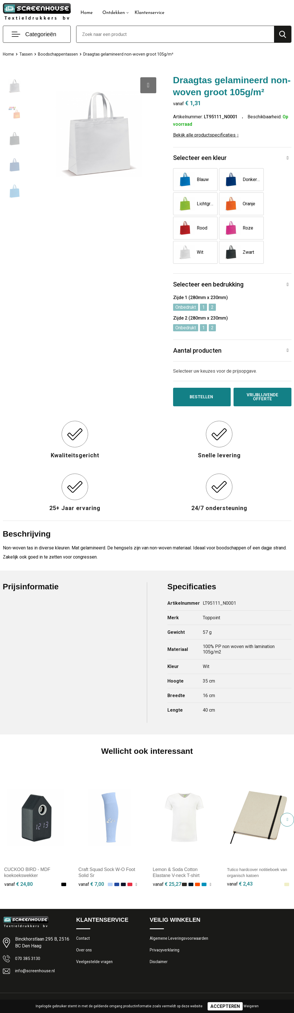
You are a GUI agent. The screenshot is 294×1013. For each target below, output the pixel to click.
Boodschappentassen (59, 54)
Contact (83, 916)
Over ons (84, 928)
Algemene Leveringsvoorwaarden (181, 916)
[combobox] (175, 34)
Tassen (26, 54)
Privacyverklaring (165, 928)
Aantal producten (197, 326)
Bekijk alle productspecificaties (206, 135)
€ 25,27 (167, 861)
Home (86, 13)
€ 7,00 (91, 861)
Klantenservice (150, 13)
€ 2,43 (240, 861)
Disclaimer (159, 940)
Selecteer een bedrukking (208, 260)
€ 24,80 (18, 861)
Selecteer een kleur (200, 157)
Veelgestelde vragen (95, 940)
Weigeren (251, 1006)
